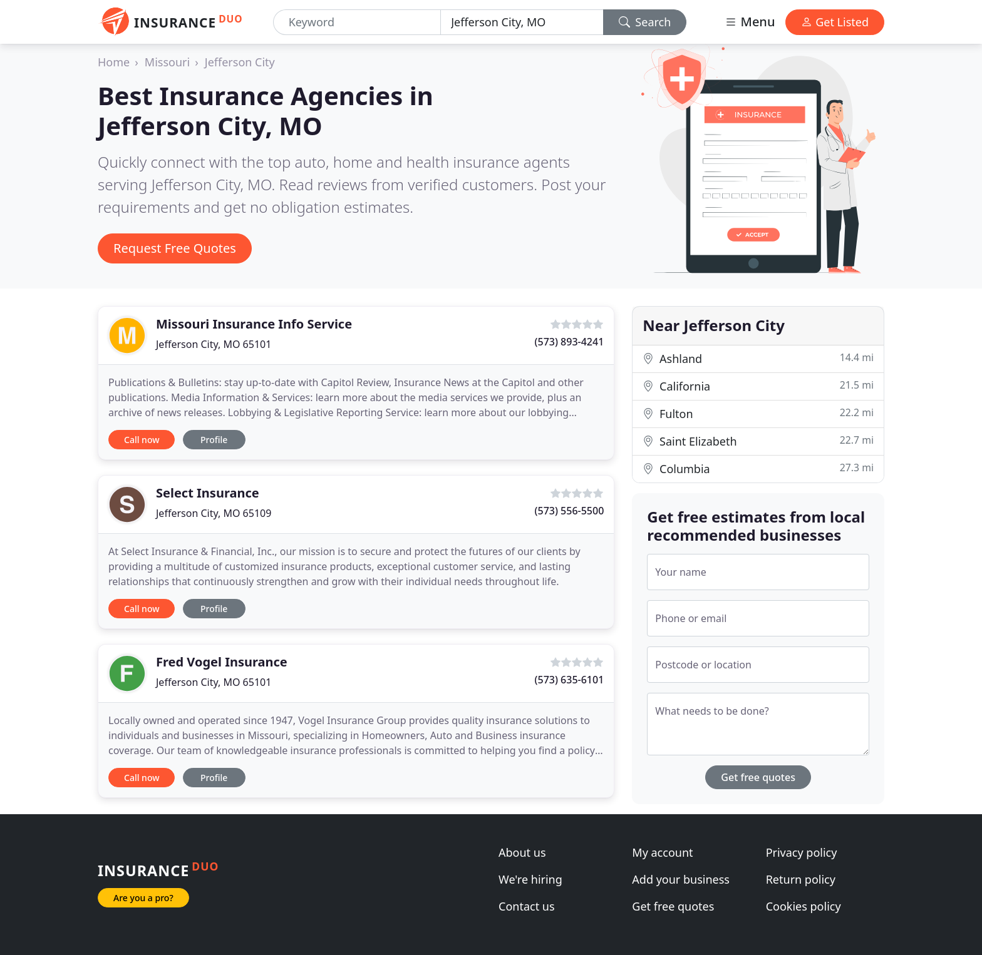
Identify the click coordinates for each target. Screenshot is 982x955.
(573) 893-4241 (569, 342)
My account (662, 852)
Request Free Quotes (174, 248)
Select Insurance (207, 492)
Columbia (758, 468)
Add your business (681, 879)
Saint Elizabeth (758, 441)
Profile (213, 440)
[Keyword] (357, 22)
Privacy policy (801, 852)
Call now (141, 440)
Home (114, 61)
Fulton (758, 413)
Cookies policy (803, 906)
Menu (750, 21)
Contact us (527, 906)
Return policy (800, 879)
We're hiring (530, 879)
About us (522, 852)
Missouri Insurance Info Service (254, 323)
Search (645, 21)
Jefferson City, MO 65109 (213, 513)
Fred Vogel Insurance (221, 661)
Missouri (167, 61)
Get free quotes (758, 777)
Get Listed (835, 21)
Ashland (758, 358)
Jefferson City (240, 61)
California (758, 386)
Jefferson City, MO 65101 (213, 344)
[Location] (522, 22)
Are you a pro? (143, 898)
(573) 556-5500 (569, 511)
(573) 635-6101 (569, 680)
